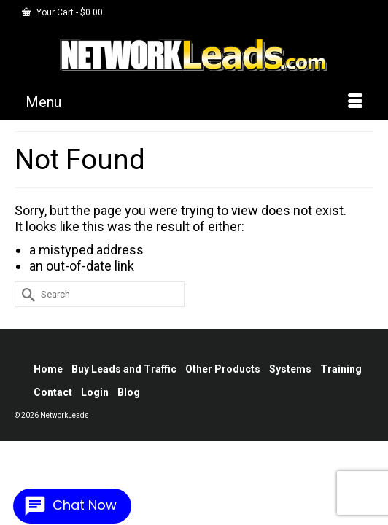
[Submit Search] (25, 294)
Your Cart (62, 12)
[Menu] (194, 102)
